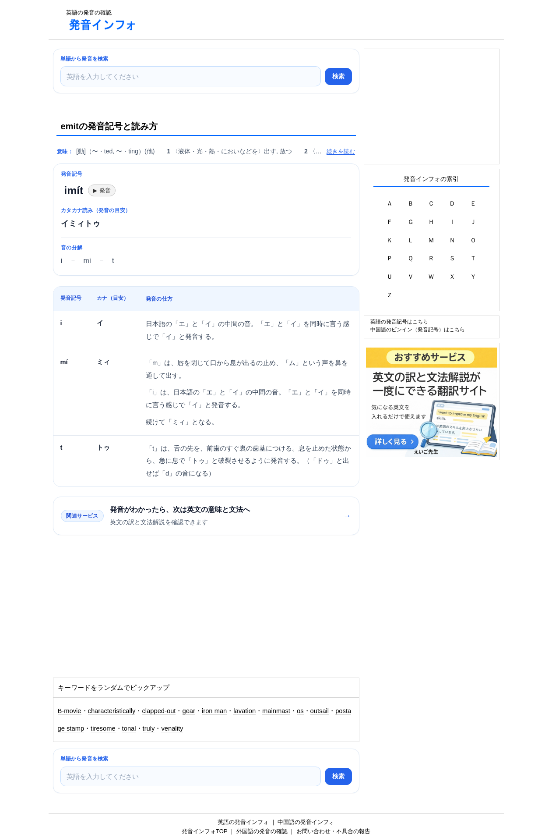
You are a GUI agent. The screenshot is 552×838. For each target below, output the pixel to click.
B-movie (69, 710)
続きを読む (341, 151)
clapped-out (159, 710)
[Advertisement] (304, 19)
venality (172, 728)
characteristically (112, 710)
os (300, 710)
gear (188, 710)
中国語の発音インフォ (306, 822)
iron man (214, 710)
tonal (129, 728)
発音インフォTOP (204, 831)
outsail (319, 710)
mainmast (276, 710)
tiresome (103, 728)
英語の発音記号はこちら (399, 321)
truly (149, 728)
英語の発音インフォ (243, 822)
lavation (244, 710)
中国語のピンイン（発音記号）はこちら (417, 329)
